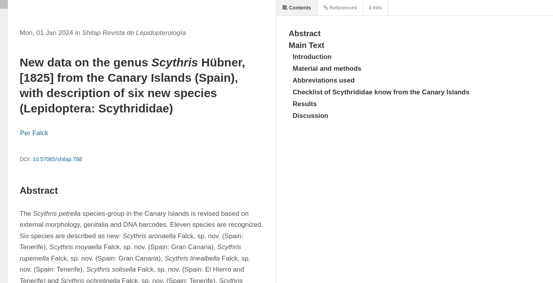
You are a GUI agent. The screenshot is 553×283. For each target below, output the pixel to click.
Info (375, 8)
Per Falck (34, 133)
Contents (296, 8)
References (340, 8)
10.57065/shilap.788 (57, 159)
